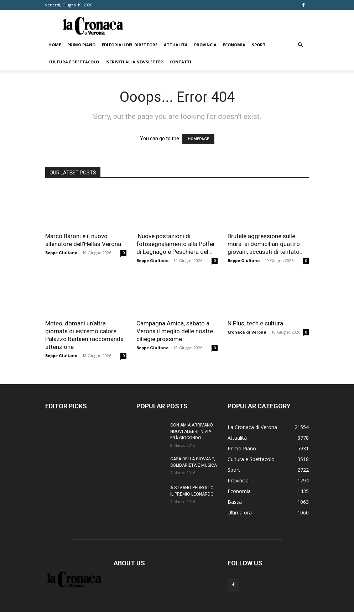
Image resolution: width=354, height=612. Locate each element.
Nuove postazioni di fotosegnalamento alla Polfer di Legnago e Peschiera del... (175, 243)
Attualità (176, 44)
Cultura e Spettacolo (73, 61)
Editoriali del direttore (129, 44)
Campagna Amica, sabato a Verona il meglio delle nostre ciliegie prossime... (174, 331)
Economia (234, 44)
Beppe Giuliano (61, 252)
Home (54, 44)
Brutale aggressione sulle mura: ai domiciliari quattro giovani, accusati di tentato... (266, 243)
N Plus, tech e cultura (255, 323)
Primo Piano (81, 44)
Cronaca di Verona (247, 332)
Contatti (180, 61)
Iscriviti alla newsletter (134, 61)
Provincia (205, 44)
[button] (300, 45)
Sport (259, 44)
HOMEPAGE (198, 139)
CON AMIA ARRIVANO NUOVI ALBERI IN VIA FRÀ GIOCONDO (191, 431)
